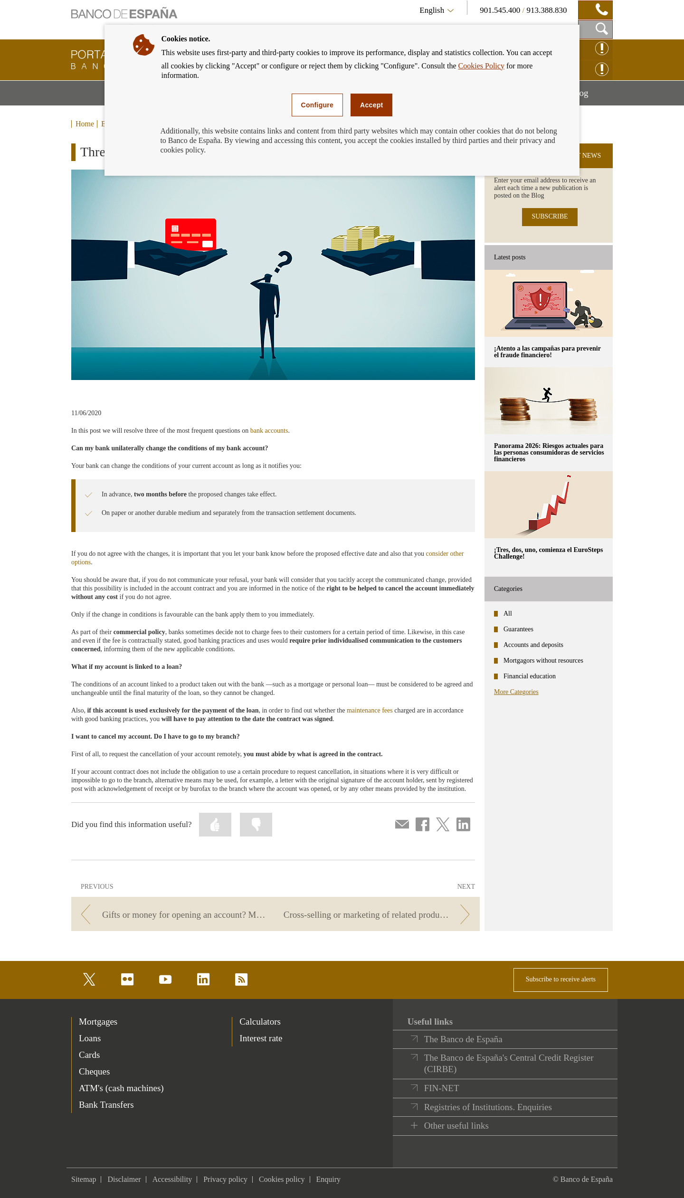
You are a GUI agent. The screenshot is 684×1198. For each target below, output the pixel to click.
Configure (317, 105)
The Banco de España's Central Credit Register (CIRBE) (509, 1063)
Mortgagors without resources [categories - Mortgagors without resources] (543, 660)
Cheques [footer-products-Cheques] (94, 1071)
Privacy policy (225, 1179)
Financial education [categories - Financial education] (530, 676)
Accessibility (172, 1179)
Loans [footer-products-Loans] (90, 1038)
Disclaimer (124, 1179)
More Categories (516, 691)
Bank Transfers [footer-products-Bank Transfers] (106, 1105)
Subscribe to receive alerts (561, 979)
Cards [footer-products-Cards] (89, 1055)
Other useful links (456, 1126)
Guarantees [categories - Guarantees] (518, 629)
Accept (371, 105)
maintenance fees (370, 710)
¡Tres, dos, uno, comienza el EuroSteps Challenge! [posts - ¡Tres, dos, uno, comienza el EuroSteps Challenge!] (548, 553)
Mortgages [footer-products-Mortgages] (98, 1022)
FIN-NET (441, 1088)
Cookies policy (281, 1179)
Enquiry (328, 1179)
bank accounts (269, 430)
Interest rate (260, 1038)
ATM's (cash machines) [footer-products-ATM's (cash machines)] (121, 1088)
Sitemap (83, 1179)
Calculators (260, 1022)
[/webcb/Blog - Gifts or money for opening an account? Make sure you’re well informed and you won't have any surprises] (171, 914)
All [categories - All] (508, 613)
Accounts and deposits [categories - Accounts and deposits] (533, 644)
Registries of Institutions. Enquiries (488, 1107)
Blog (592, 96)
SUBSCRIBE (550, 216)
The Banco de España (463, 1039)
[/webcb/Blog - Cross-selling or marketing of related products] (379, 914)
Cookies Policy (481, 66)
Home (85, 124)
